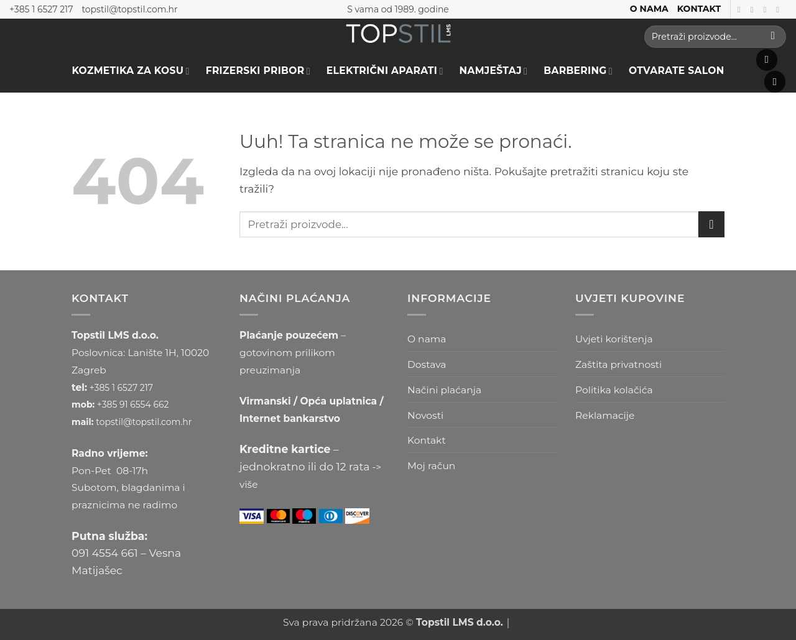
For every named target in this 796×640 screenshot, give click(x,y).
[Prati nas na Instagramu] (755, 9)
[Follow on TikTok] (767, 9)
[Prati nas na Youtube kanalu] (780, 9)
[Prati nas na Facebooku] (742, 9)
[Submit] (773, 36)
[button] (767, 60)
